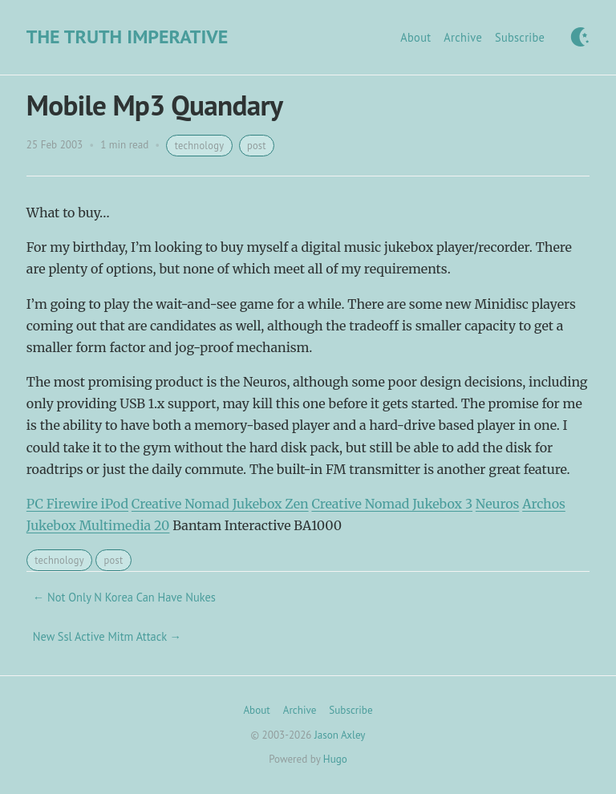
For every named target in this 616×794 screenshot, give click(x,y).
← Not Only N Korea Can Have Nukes (124, 597)
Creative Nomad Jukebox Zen (220, 504)
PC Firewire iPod (77, 504)
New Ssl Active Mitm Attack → (107, 636)
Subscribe (520, 37)
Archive (463, 37)
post (256, 145)
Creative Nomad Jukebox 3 (391, 504)
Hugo (335, 759)
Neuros (498, 504)
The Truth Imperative (127, 36)
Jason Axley (339, 735)
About (415, 37)
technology (200, 145)
